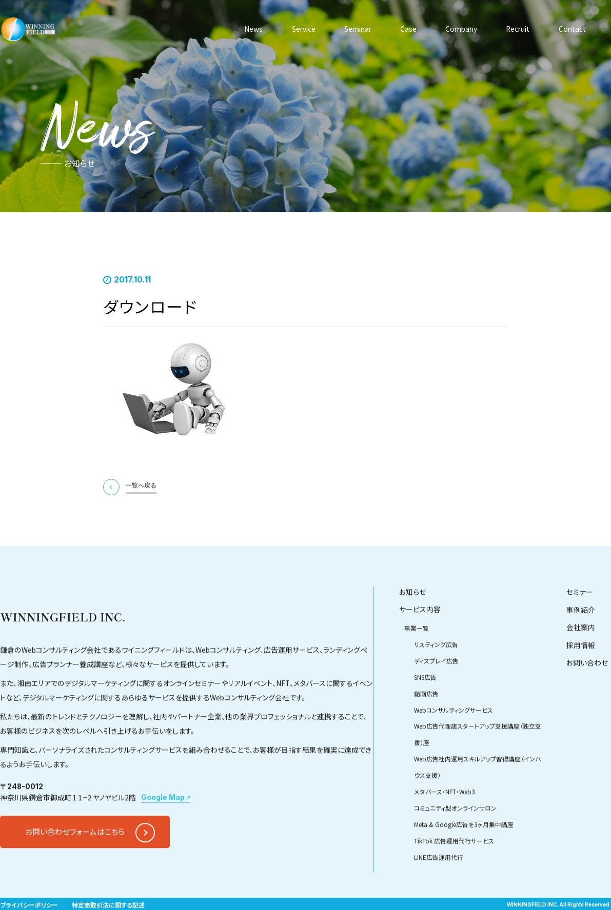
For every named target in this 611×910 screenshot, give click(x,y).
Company (461, 29)
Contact (572, 29)
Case (408, 29)
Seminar (357, 29)
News (253, 29)
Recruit (517, 29)
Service (304, 29)
